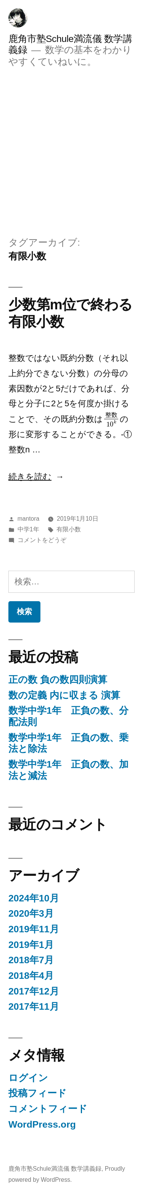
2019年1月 (31, 945)
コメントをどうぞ (42, 540)
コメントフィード (47, 1109)
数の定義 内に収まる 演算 (64, 695)
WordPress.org (42, 1124)
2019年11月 (33, 929)
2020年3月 (31, 913)
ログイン (28, 1078)
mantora (28, 518)
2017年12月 (33, 991)
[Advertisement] (71, 151)
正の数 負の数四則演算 (57, 679)
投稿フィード (37, 1093)
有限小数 (68, 529)
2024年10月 (33, 898)
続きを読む (29, 476)
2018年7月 (31, 960)
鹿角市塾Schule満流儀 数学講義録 (54, 1168)
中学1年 (28, 529)
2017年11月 (33, 1006)
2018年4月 (31, 975)
